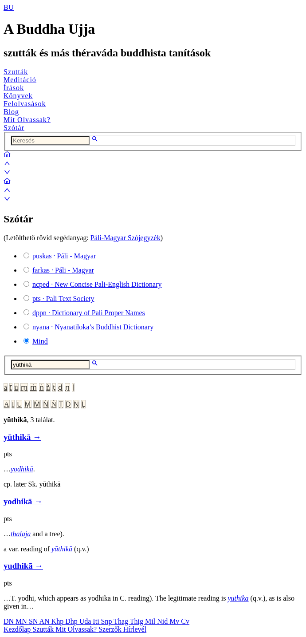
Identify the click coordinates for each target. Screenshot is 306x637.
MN (22, 621)
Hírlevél (134, 629)
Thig (137, 621)
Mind (40, 341)
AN (45, 621)
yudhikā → (23, 565)
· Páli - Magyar (64, 256)
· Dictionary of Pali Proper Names (88, 313)
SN (34, 621)
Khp (58, 621)
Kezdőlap (18, 629)
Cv (185, 621)
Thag (122, 621)
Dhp (72, 621)
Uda (86, 621)
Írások (14, 87)
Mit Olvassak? (27, 119)
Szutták (16, 71)
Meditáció (20, 79)
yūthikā (61, 549)
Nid (163, 621)
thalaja (21, 534)
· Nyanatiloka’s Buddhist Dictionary (92, 327)
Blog (11, 111)
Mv (175, 621)
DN (10, 621)
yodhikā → (23, 501)
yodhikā (22, 469)
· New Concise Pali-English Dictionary (97, 284)
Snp (107, 621)
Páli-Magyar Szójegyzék (125, 237)
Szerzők (110, 629)
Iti (97, 621)
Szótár (14, 127)
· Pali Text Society (63, 298)
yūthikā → (22, 437)
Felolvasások (25, 103)
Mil (151, 621)
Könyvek (18, 95)
